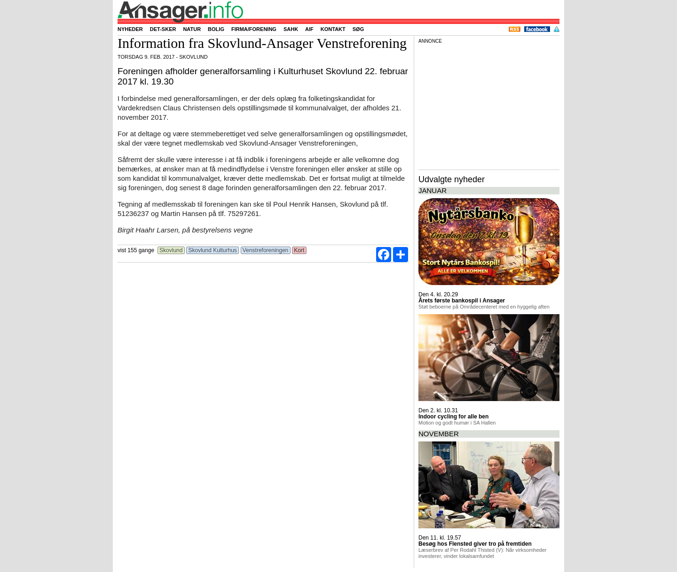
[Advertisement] (488, 105)
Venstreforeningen (265, 250)
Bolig (216, 29)
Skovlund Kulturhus (212, 250)
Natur (192, 29)
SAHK (290, 29)
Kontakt (333, 29)
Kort (299, 250)
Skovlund (171, 250)
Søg (358, 29)
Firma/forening (253, 29)
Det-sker (163, 29)
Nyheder (130, 29)
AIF (309, 29)
